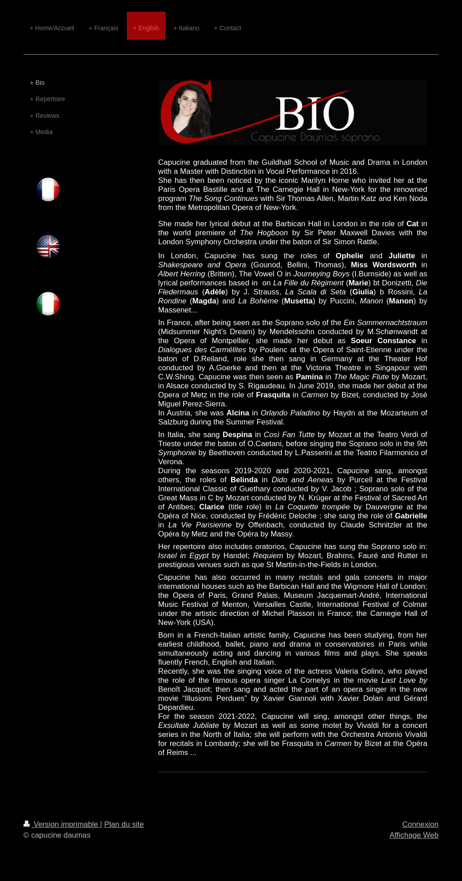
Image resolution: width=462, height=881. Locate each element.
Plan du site (124, 824)
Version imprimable (61, 824)
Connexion (420, 824)
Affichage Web (414, 835)
